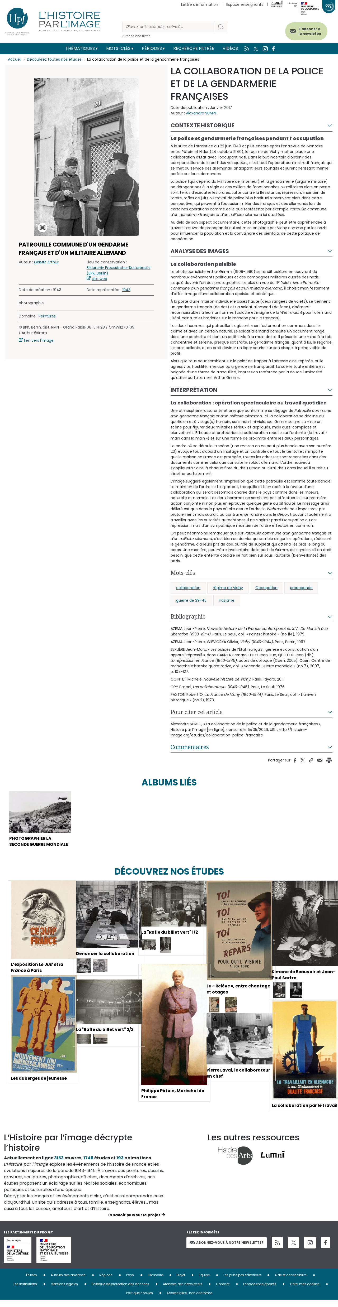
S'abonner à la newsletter (308, 31)
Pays (130, 1282)
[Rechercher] (168, 27)
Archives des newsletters (182, 1291)
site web (99, 278)
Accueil (14, 59)
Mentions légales (64, 1291)
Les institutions (25, 1291)
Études (31, 1282)
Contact (222, 1291)
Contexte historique (202, 125)
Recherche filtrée (193, 48)
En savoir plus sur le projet (133, 1222)
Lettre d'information (199, 4)
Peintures (47, 316)
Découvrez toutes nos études (54, 59)
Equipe (204, 1282)
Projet (181, 1282)
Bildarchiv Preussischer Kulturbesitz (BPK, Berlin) (119, 270)
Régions (105, 1282)
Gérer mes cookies (305, 1291)
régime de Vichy (228, 587)
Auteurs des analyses (68, 1282)
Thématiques (80, 48)
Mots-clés (118, 48)
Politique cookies (139, 1300)
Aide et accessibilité (291, 1282)
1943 (126, 289)
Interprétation (194, 390)
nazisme (226, 600)
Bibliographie (188, 616)
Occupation (266, 587)
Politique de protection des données (120, 1291)
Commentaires (190, 747)
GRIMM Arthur (46, 262)
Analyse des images (200, 251)
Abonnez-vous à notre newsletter (227, 1249)
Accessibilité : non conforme (189, 1300)
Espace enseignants (244, 4)
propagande (301, 587)
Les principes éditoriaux (242, 1282)
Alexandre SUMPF (201, 113)
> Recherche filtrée (136, 36)
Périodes (152, 48)
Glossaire (155, 1282)
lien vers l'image (39, 340)
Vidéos (230, 48)
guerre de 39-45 (191, 600)
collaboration (188, 587)
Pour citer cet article (197, 712)
